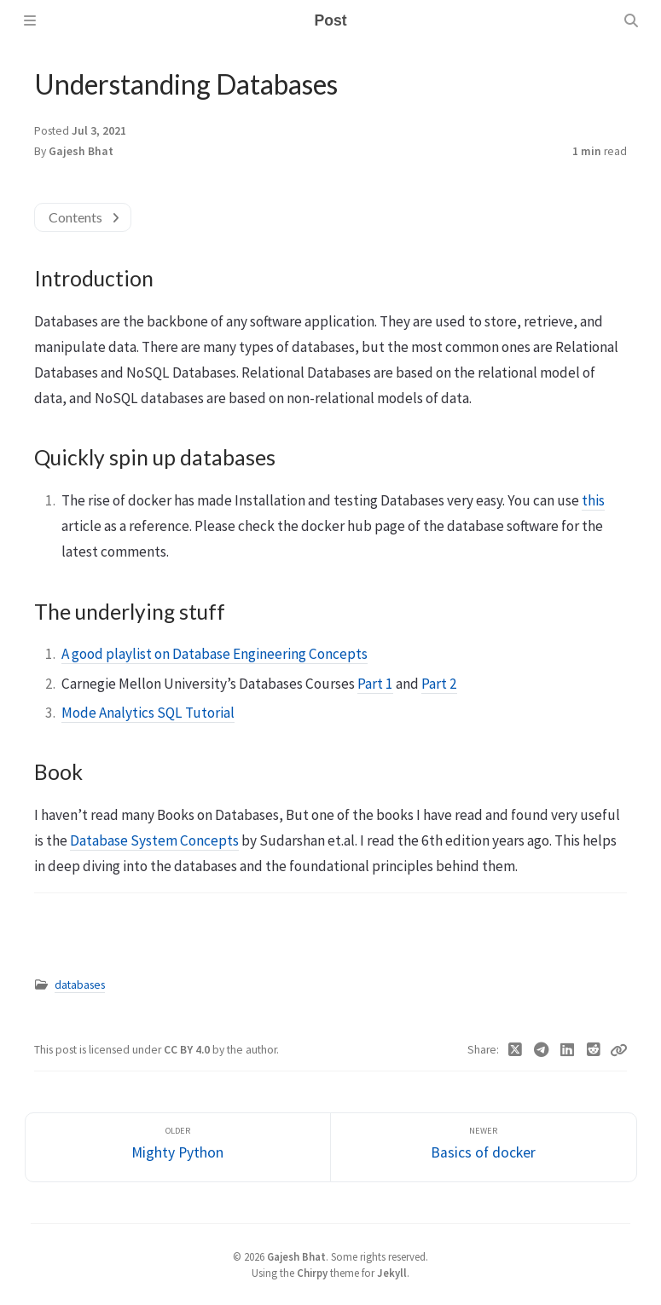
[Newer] (483, 1147)
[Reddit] (594, 1050)
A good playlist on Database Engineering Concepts (214, 653)
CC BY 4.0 (188, 1049)
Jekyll (392, 1272)
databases (80, 985)
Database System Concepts (154, 840)
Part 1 (375, 683)
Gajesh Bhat (81, 151)
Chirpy (312, 1272)
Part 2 (439, 683)
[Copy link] (618, 1050)
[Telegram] (542, 1050)
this (593, 500)
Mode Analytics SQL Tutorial (148, 712)
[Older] (178, 1147)
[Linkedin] (567, 1050)
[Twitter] (515, 1050)
